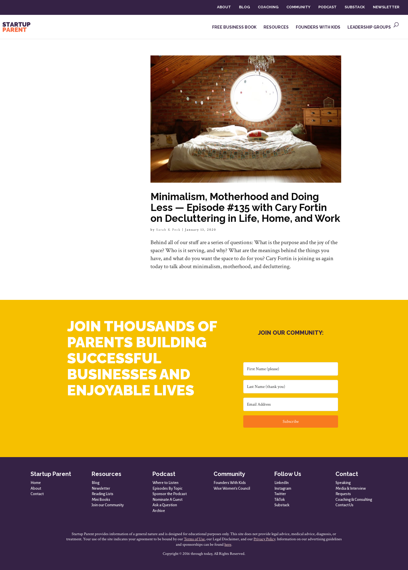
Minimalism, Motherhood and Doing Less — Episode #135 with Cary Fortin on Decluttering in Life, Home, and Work (245, 207)
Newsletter (101, 488)
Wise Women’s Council (232, 488)
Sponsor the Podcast (169, 494)
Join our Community (108, 505)
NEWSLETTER (386, 7)
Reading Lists (102, 494)
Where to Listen (165, 483)
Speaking (343, 483)
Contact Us (344, 505)
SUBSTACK (355, 7)
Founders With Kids (230, 483)
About (36, 488)
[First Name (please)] (290, 369)
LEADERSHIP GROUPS (369, 27)
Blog (95, 483)
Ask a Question (164, 505)
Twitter (280, 494)
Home (36, 483)
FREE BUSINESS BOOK (234, 27)
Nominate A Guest (167, 499)
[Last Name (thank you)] (290, 386)
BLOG (244, 7)
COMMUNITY (298, 7)
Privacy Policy (264, 539)
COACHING (268, 7)
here (227, 544)
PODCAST (327, 7)
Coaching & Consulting (353, 499)
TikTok (279, 499)
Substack (282, 505)
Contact (37, 494)
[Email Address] (290, 404)
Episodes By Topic (167, 488)
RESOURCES (276, 27)
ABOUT (224, 7)
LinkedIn (281, 483)
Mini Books (101, 499)
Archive (158, 511)
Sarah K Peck (168, 230)
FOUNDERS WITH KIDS (318, 27)
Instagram (282, 488)
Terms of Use (194, 539)
